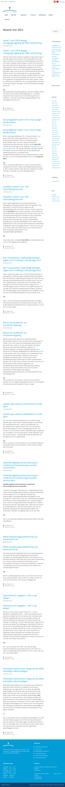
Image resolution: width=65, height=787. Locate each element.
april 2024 (54, 153)
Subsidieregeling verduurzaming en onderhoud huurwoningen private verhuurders (20, 465)
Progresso (8, 784)
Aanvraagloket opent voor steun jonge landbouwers (22, 121)
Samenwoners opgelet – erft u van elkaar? (20, 596)
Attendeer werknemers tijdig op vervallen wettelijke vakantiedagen (23, 670)
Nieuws (51, 15)
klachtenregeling (49, 784)
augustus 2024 (56, 144)
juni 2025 (54, 124)
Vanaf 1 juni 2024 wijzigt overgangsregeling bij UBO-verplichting (22, 41)
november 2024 (56, 138)
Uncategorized (9, 108)
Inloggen (54, 194)
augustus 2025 (56, 119)
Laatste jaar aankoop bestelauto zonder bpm (22, 405)
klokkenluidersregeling (58, 784)
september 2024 (56, 142)
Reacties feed (55, 199)
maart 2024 (55, 155)
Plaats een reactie (9, 110)
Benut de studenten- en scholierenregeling (15, 324)
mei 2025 (54, 126)
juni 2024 (54, 149)
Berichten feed (55, 197)
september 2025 (56, 117)
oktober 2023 (55, 165)
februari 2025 (55, 132)
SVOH (15, 494)
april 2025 (54, 128)
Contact (7, 19)
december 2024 (56, 136)
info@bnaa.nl (12, 1)
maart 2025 (55, 130)
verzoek (40, 351)
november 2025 (56, 113)
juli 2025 (54, 122)
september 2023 (56, 167)
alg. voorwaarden (41, 784)
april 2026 (54, 103)
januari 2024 (55, 159)
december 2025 (56, 111)
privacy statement (33, 784)
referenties (42, 15)
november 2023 (56, 163)
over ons (15, 15)
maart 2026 (55, 105)
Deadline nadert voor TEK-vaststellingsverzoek (16, 188)
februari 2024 (55, 157)
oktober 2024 (55, 140)
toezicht (33, 15)
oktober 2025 (55, 115)
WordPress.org (56, 201)
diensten (25, 15)
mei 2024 (54, 151)
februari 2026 (55, 107)
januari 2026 (55, 109)
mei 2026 (54, 101)
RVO (12, 223)
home (6, 15)
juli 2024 (54, 147)
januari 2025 (55, 134)
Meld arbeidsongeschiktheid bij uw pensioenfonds (20, 538)
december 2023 (56, 161)
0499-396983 (4, 1)
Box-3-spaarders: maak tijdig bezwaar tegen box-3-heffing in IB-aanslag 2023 (22, 259)
